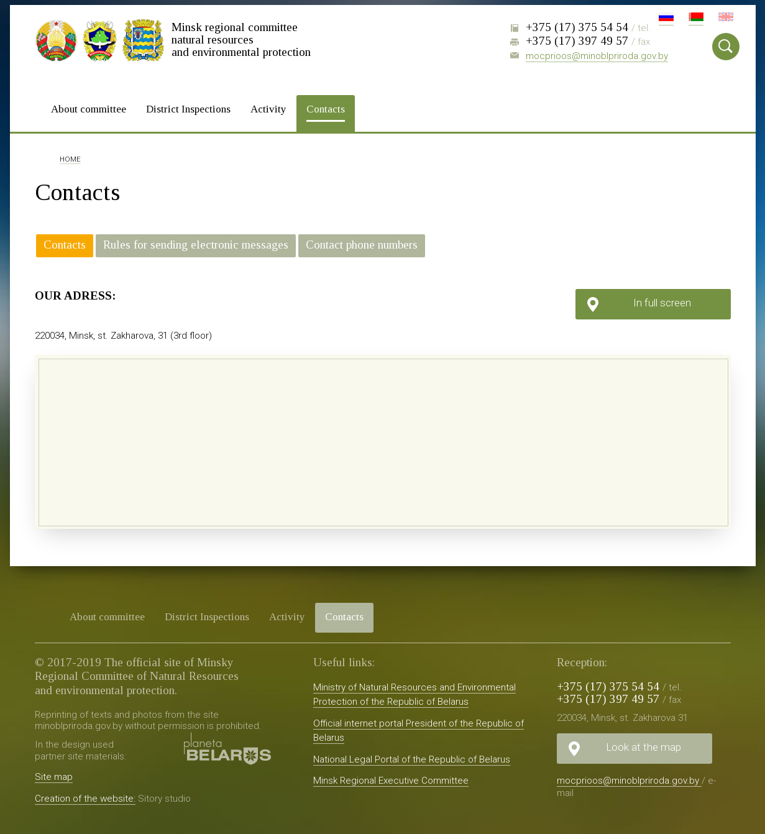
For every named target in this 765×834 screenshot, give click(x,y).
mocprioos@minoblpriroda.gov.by (597, 56)
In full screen (662, 301)
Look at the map (643, 745)
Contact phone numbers (362, 243)
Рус (666, 18)
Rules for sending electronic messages (195, 243)
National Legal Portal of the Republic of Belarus (411, 757)
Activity (268, 107)
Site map (54, 775)
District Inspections (188, 107)
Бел (696, 18)
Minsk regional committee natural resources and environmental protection (241, 39)
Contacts (325, 107)
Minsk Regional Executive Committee (391, 779)
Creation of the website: (85, 796)
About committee (88, 107)
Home (70, 158)
